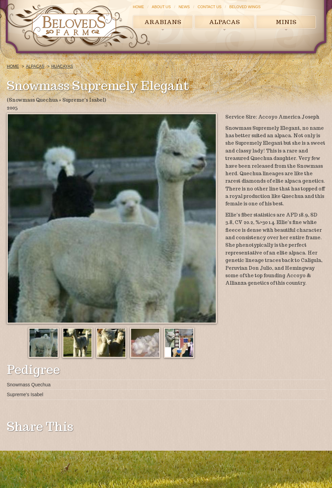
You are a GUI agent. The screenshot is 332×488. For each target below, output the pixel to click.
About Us (161, 7)
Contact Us (210, 7)
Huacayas (62, 66)
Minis (286, 22)
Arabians (162, 22)
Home (138, 7)
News (184, 7)
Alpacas (224, 22)
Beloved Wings (245, 7)
